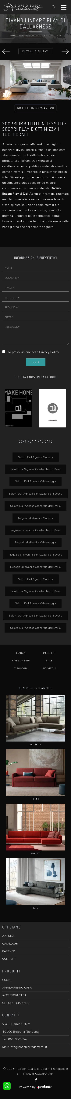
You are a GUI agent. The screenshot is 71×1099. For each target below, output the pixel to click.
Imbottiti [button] (49, 653)
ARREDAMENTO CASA (17, 987)
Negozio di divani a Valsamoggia (35, 542)
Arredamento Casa (29, 35)
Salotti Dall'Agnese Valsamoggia (35, 481)
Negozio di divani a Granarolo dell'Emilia (35, 567)
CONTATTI (8, 959)
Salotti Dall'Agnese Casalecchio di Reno (35, 469)
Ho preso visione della (33, 352)
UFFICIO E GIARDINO (16, 1003)
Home (13, 35)
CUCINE (7, 980)
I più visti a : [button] (49, 668)
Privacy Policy (49, 352)
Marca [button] (21, 653)
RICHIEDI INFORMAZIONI (35, 108)
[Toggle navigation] (64, 7)
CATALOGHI (10, 943)
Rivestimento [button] (21, 660)
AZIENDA (8, 936)
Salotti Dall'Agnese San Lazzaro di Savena (35, 493)
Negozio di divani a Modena (35, 518)
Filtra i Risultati (35, 51)
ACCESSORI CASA (14, 995)
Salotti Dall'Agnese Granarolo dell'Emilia (35, 506)
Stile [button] (49, 660)
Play (59, 35)
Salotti (48, 35)
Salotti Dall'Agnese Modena (35, 457)
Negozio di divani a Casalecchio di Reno (35, 530)
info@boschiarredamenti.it (28, 1047)
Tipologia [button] (21, 668)
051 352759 (17, 1039)
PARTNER (8, 951)
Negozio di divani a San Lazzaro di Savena (35, 554)
